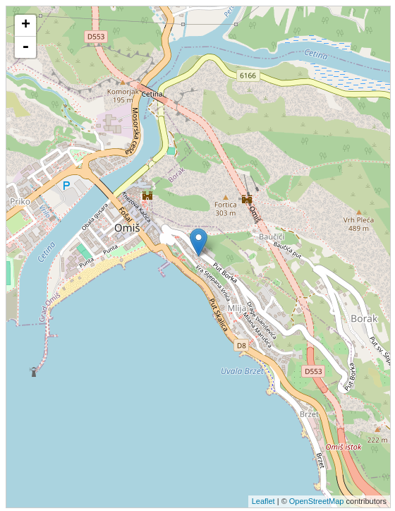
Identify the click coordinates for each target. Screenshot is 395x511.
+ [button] (25, 25)
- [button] (25, 47)
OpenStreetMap (316, 501)
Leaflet (263, 501)
